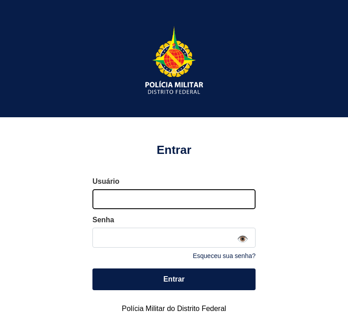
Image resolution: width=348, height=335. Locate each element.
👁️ (242, 239)
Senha (103, 220)
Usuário (106, 181)
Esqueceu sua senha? (224, 255)
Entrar (173, 279)
